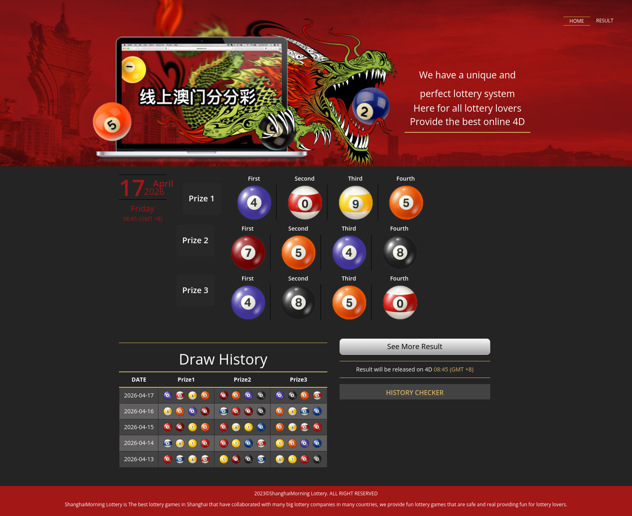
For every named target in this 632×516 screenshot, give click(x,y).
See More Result (414, 346)
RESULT (604, 20)
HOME (576, 20)
